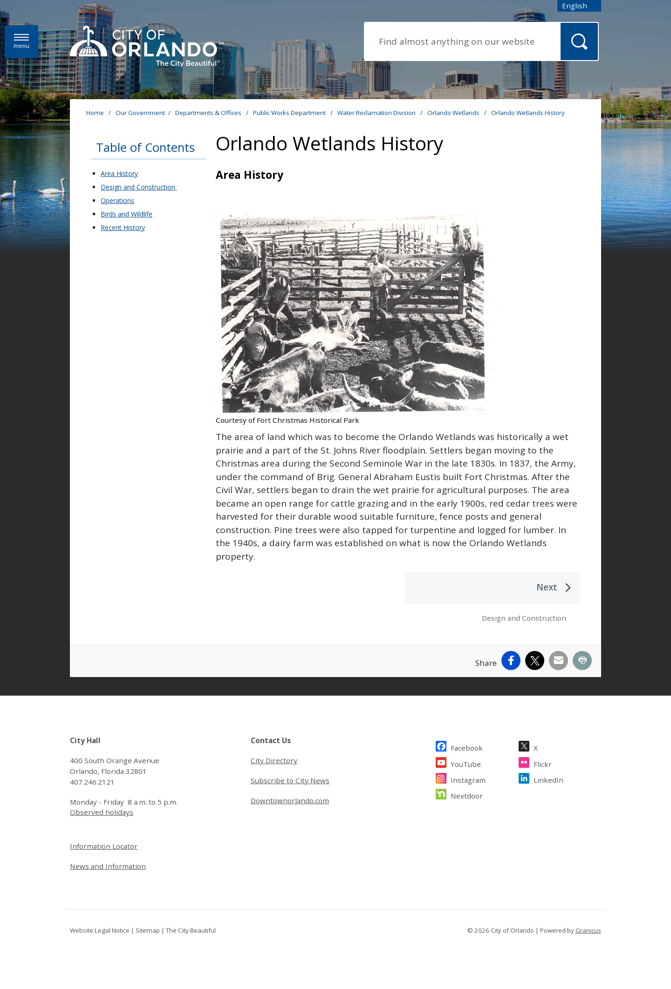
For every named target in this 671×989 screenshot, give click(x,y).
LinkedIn (548, 779)
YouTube (466, 763)
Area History (119, 173)
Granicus (588, 930)
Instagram (468, 779)
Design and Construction (139, 187)
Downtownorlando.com (290, 800)
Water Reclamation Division (377, 112)
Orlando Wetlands (454, 112)
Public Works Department (290, 112)
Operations (117, 200)
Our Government (140, 112)
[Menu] (21, 41)
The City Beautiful (191, 930)
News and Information (108, 866)
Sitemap (148, 930)
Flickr (543, 763)
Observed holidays (101, 812)
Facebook (467, 746)
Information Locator (103, 846)
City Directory (274, 760)
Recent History (123, 227)
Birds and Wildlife (126, 214)
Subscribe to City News (290, 780)
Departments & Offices (209, 112)
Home (95, 112)
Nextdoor (467, 794)
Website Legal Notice (100, 930)
